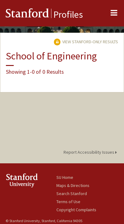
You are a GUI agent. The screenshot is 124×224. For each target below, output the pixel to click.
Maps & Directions (72, 185)
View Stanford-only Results (86, 41)
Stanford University (31, 180)
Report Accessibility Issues (91, 152)
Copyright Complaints (76, 209)
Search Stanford (71, 193)
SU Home (64, 177)
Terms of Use (68, 201)
